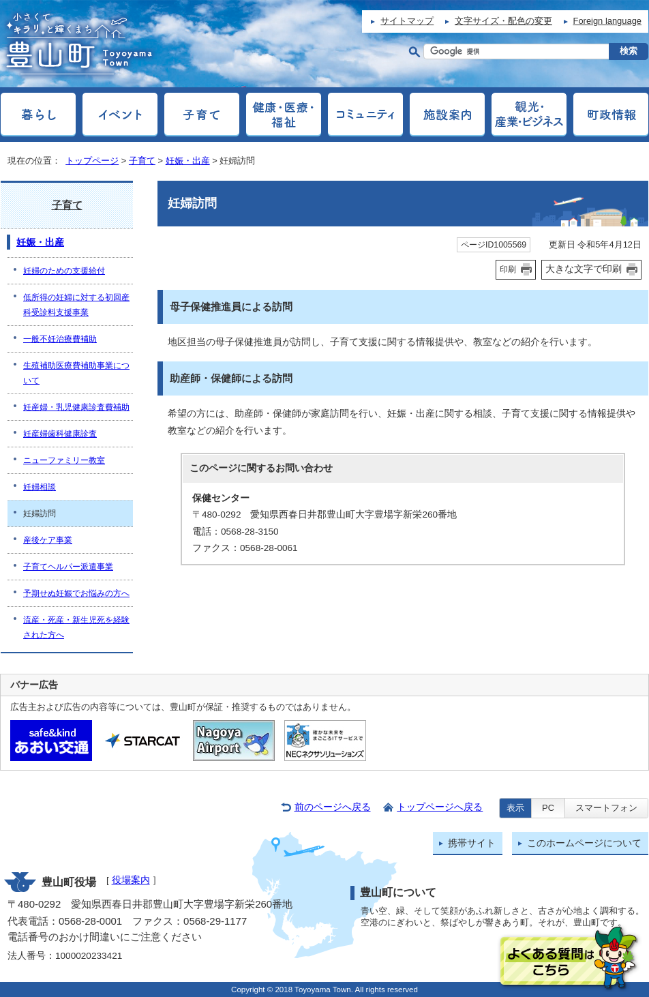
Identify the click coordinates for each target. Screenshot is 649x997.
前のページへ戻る (333, 807)
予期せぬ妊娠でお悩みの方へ (76, 593)
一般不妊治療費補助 (60, 339)
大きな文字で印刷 (583, 268)
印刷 (508, 269)
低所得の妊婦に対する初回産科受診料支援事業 (76, 305)
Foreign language (607, 21)
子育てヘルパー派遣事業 (68, 566)
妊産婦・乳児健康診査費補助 (76, 407)
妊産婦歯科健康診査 (60, 433)
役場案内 (131, 880)
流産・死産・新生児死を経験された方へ (76, 627)
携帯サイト (472, 843)
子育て (142, 160)
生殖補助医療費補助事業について (76, 373)
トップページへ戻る (440, 807)
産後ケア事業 (47, 540)
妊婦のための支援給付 (64, 271)
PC (548, 808)
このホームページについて (584, 843)
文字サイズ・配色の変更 (503, 21)
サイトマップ (407, 21)
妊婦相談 (39, 487)
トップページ (92, 160)
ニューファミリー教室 (64, 460)
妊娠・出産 (188, 160)
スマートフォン (606, 808)
